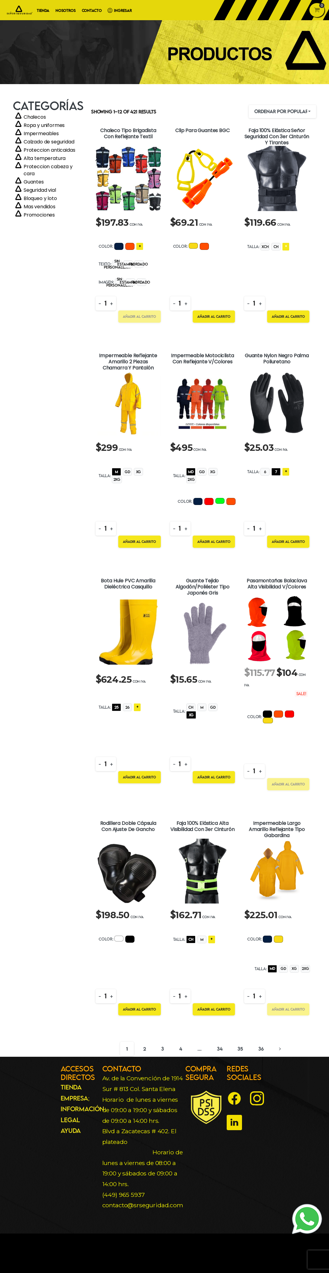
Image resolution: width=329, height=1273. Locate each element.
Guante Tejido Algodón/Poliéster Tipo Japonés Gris (202, 587)
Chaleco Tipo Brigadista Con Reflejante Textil (128, 134)
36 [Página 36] (261, 1049)
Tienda (71, 1087)
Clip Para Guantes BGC (202, 131)
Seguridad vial (40, 190)
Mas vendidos (39, 206)
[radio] (118, 246)
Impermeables (41, 133)
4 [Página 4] (180, 1049)
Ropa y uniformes (44, 125)
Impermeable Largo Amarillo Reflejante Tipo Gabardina (277, 829)
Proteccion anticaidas (49, 150)
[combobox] (282, 111)
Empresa (74, 1098)
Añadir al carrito (139, 316)
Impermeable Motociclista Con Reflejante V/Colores (202, 359)
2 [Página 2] (144, 1049)
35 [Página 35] (240, 1049)
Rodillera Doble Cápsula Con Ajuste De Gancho (128, 826)
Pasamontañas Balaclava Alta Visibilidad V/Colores (277, 584)
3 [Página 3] (162, 1049)
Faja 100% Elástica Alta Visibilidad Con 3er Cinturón (202, 826)
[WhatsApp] (307, 1219)
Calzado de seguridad (49, 141)
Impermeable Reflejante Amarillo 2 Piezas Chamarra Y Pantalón (128, 362)
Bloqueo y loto (40, 198)
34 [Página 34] (219, 1049)
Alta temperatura (45, 158)
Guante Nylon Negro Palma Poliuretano (277, 359)
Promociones (39, 214)
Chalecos (35, 117)
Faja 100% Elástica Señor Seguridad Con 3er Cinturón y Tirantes (276, 137)
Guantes (34, 181)
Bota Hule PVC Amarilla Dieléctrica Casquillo (128, 584)
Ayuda (71, 1130)
